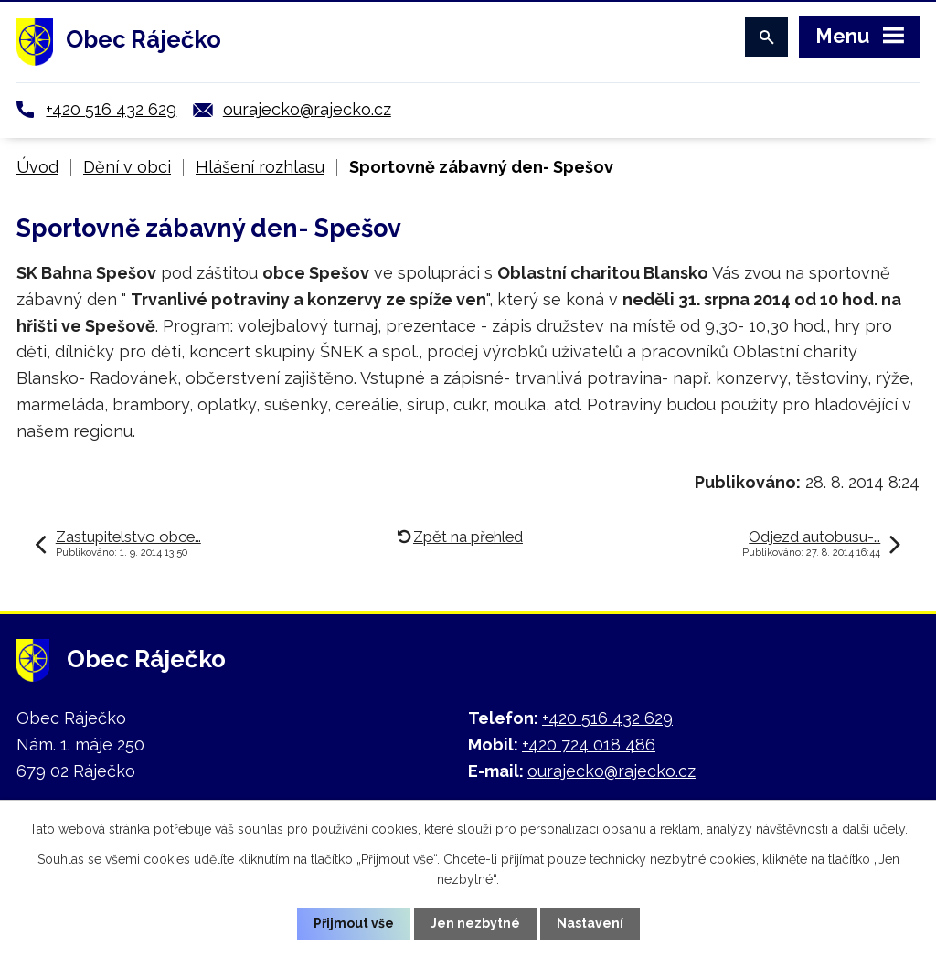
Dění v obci (127, 166)
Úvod (37, 166)
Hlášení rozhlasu (260, 166)
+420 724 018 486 (588, 744)
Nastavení (590, 923)
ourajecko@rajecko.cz (307, 109)
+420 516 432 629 (111, 109)
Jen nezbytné (475, 923)
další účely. (875, 829)
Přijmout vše (354, 923)
